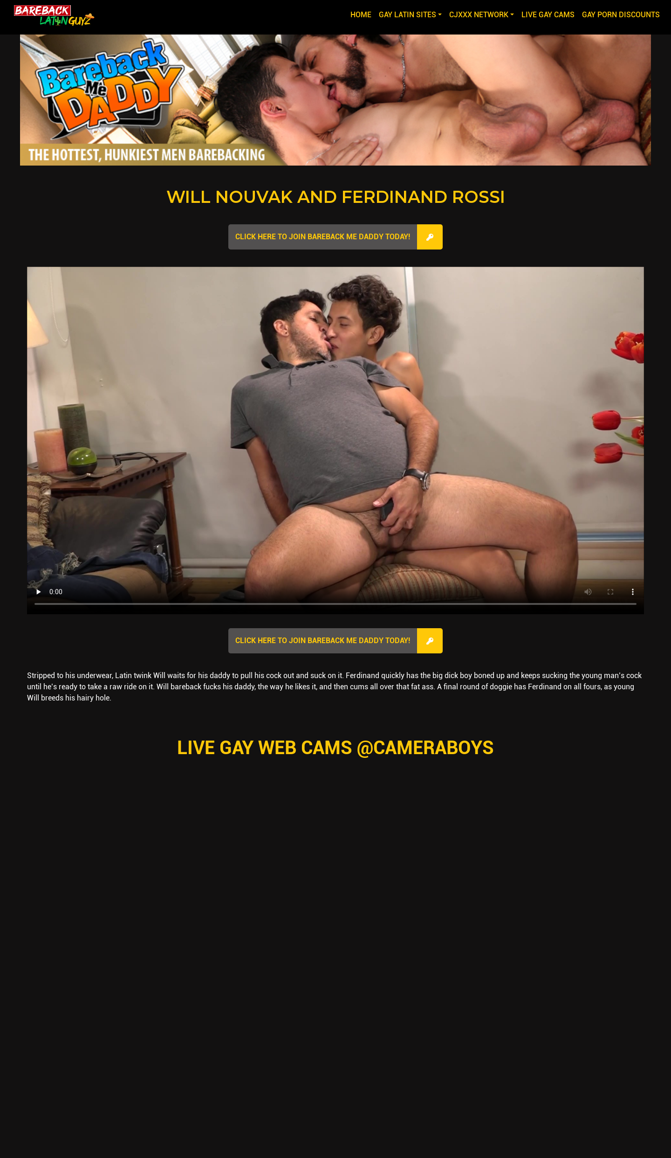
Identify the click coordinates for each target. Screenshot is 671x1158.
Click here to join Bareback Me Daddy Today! (322, 236)
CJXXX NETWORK (478, 14)
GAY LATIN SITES (407, 14)
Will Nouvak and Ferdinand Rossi (335, 197)
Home (362, 14)
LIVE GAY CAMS (548, 14)
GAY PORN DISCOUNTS (621, 14)
